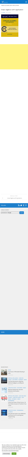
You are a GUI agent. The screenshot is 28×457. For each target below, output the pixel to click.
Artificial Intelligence (13, 378)
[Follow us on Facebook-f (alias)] (23, 205)
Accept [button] (14, 453)
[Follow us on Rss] (19, 205)
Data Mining (15, 379)
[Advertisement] (14, 56)
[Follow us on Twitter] (21, 205)
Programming (11, 400)
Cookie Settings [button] (6, 453)
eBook (9, 370)
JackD (3, 12)
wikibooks (10, 411)
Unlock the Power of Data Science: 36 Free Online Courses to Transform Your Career (17, 404)
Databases (20, 379)
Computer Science (12, 387)
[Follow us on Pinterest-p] (26, 205)
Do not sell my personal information (10, 450)
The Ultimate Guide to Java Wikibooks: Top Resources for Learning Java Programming (17, 415)
